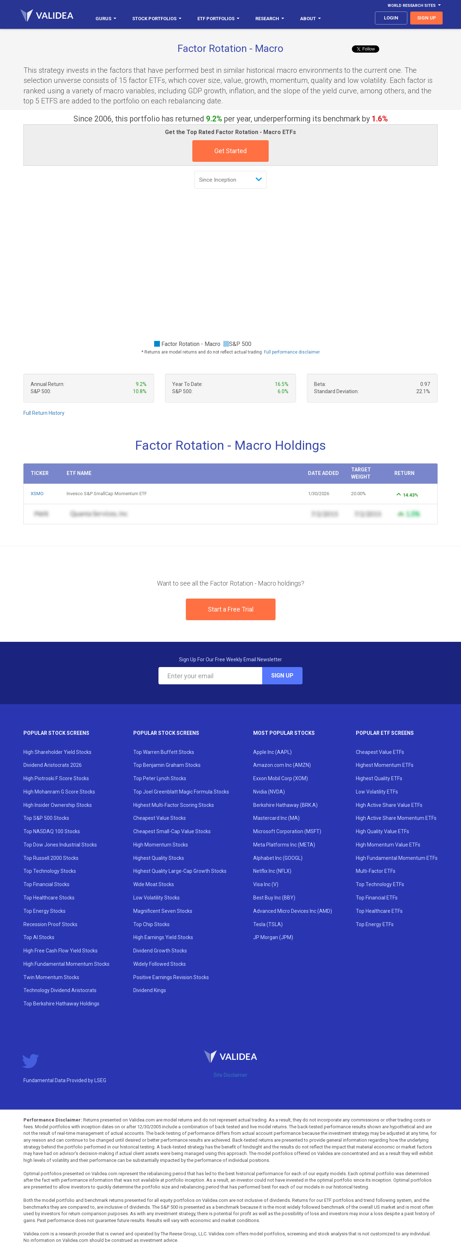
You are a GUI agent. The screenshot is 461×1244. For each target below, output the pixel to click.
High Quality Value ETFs (382, 831)
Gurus (105, 18)
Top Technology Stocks (49, 871)
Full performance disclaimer (292, 352)
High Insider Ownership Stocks (57, 805)
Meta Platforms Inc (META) (284, 845)
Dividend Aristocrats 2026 (52, 765)
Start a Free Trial (231, 609)
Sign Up (282, 675)
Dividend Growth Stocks (160, 951)
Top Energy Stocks (44, 911)
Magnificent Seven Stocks (162, 911)
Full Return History (43, 413)
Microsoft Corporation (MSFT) (287, 831)
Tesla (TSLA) (268, 924)
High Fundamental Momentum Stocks (66, 964)
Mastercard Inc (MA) (276, 818)
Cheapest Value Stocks (159, 818)
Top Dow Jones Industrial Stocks (60, 845)
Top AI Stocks (38, 937)
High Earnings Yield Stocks (163, 937)
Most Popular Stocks (284, 733)
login (391, 18)
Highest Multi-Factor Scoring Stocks (173, 805)
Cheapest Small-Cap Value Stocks (172, 831)
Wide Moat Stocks (153, 884)
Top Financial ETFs (377, 898)
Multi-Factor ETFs (375, 871)
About (310, 18)
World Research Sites (414, 5)
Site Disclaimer (230, 1075)
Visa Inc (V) (265, 884)
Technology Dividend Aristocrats (60, 990)
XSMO (37, 493)
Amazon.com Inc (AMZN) (282, 765)
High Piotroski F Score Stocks (56, 778)
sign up (426, 18)
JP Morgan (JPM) (273, 937)
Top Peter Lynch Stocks (159, 778)
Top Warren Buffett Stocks (163, 752)
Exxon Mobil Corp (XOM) (280, 778)
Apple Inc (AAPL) (272, 752)
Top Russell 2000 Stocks (51, 858)
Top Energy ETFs (375, 924)
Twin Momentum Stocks (51, 977)
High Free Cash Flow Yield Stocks (60, 951)
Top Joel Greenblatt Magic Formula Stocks (181, 792)
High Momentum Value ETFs (388, 845)
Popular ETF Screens (385, 733)
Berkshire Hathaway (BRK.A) (285, 805)
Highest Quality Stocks (158, 858)
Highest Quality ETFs (379, 778)
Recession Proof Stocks (50, 924)
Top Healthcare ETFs (379, 911)
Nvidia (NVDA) (269, 792)
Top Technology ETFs (380, 884)
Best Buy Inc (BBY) (274, 898)
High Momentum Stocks (160, 845)
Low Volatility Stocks (156, 898)
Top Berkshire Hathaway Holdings (61, 1004)
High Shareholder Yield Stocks (57, 752)
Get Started (230, 151)
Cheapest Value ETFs (380, 752)
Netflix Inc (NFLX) (272, 871)
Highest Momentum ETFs (384, 765)
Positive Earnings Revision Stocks (171, 977)
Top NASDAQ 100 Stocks (51, 831)
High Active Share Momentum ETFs (396, 818)
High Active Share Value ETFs (389, 805)
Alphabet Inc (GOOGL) (278, 858)
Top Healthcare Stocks (49, 898)
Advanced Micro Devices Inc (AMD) (292, 911)
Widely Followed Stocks (159, 964)
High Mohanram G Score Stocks (59, 792)
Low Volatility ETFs (377, 792)
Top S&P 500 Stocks (46, 818)
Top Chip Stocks (151, 924)
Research (269, 18)
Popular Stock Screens (56, 733)
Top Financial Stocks (46, 884)
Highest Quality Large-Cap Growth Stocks (180, 871)
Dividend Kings (149, 990)
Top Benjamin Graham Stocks (167, 765)
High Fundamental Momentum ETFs (397, 858)
